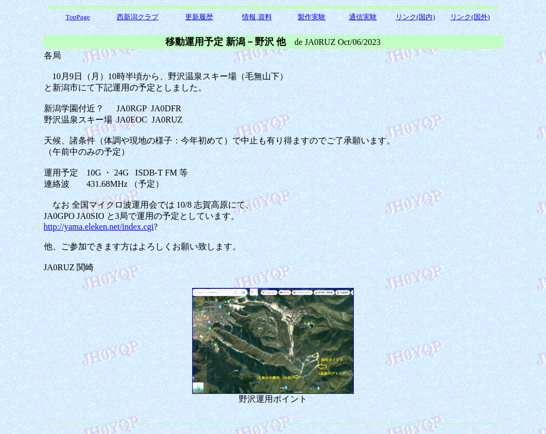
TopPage (78, 17)
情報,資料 (256, 17)
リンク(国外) (470, 17)
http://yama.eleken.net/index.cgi (99, 226)
